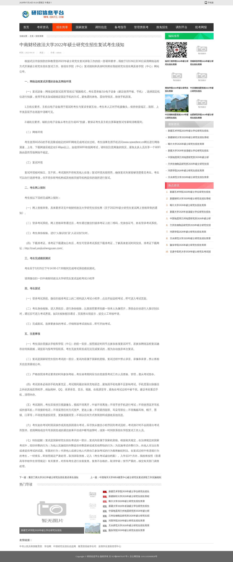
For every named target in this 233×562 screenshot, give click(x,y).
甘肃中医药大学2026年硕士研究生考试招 (190, 251)
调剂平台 (181, 27)
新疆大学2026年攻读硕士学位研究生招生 (129, 506)
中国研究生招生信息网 (64, 546)
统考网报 (201, 27)
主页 (31, 36)
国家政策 (81, 27)
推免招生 (162, 27)
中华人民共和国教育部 (30, 546)
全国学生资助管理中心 (109, 546)
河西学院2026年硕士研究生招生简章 (127, 520)
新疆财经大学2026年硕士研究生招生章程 (129, 496)
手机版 (211, 2)
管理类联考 (141, 27)
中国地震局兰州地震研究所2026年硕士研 (129, 511)
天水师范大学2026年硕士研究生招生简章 (129, 525)
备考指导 (120, 27)
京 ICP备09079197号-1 (119, 556)
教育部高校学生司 (87, 546)
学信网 (47, 546)
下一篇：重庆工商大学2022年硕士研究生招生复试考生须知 (48, 477)
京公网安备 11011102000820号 (143, 556)
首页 (26, 27)
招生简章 (62, 27)
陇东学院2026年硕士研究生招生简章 (127, 530)
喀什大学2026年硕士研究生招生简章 (127, 501)
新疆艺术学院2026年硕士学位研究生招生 (41, 530)
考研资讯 (43, 27)
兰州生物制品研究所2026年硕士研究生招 (129, 516)
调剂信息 (101, 27)
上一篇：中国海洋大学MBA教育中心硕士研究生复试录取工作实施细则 (125, 477)
